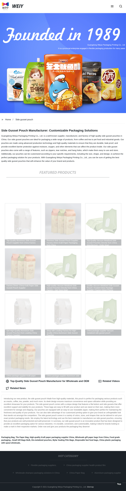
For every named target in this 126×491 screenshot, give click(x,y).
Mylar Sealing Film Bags (63, 440)
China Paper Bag (77, 473)
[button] (112, 6)
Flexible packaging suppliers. (44, 465)
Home (8, 119)
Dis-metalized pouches (41, 440)
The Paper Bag (22, 437)
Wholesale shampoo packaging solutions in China (38, 473)
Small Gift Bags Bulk (21, 440)
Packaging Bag (8, 437)
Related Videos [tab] (109, 381)
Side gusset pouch (24, 119)
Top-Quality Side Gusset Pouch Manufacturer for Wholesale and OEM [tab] (47, 381)
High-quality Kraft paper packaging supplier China (52, 437)
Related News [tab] (16, 388)
